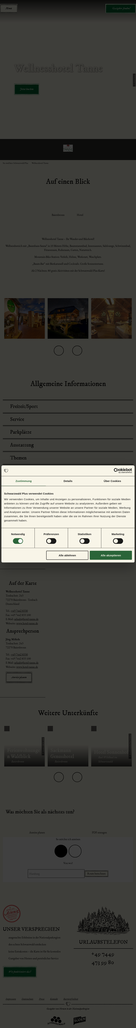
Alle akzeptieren (111, 555)
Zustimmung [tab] (24, 480)
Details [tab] (68, 480)
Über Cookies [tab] (112, 480)
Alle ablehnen (67, 555)
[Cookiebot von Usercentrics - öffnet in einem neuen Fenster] (116, 470)
